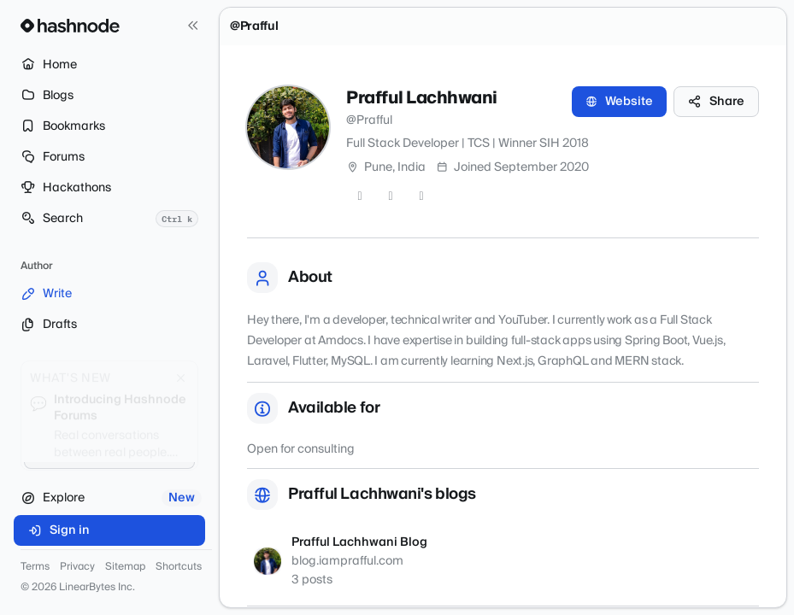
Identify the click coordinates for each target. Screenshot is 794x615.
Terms (35, 567)
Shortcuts (179, 567)
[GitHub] (390, 196)
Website (619, 101)
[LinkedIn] (421, 196)
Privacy (77, 567)
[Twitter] (359, 196)
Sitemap (125, 567)
